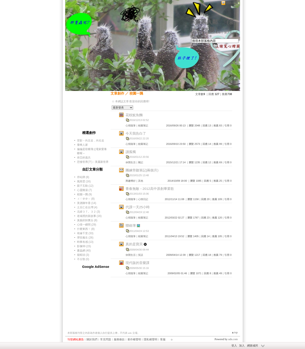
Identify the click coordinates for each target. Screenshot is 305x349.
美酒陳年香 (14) (86, 203)
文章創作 (117, 86)
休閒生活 (131, 162)
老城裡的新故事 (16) (89, 216)
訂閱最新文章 (204, 36)
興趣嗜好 (131, 180)
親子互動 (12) (85, 185)
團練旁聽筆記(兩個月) (142, 170)
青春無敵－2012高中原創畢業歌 (150, 189)
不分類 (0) (83, 259)
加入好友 (195, 32)
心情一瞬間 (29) (86, 224)
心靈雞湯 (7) (84, 190)
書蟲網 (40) (84, 250)
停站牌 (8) (83, 177)
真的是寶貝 (134, 244)
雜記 (140, 162)
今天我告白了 (136, 133)
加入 (242, 345)
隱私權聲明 (150, 339)
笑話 (140, 255)
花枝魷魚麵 (134, 115)
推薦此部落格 (212, 32)
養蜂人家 (82, 144)
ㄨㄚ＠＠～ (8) (86, 198)
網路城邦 (232, 3)
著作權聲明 (134, 339)
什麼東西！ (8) (86, 229)
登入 (234, 345)
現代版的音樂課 (137, 263)
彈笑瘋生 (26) (85, 237)
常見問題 (105, 339)
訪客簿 (167, 86)
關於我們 (92, 339)
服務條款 (119, 339)
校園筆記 (143, 125)
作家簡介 (192, 86)
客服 (163, 339)
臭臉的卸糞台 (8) (87, 220)
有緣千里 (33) (85, 233)
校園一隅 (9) (84, 194)
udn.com (233, 339)
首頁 (96, 86)
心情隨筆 (131, 125)
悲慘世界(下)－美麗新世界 (93, 161)
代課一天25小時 (138, 207)
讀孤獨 (131, 152)
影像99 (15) (84, 246)
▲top (234, 332)
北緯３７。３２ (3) (88, 211)
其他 (140, 180)
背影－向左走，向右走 (90, 140)
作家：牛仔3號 (199, 29)
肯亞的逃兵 (84, 157)
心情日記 (143, 199)
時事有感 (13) (85, 242)
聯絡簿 (131, 225)
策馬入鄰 (206, 22)
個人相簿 (143, 86)
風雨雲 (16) (84, 181)
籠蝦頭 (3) (83, 254)
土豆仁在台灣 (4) (87, 207)
